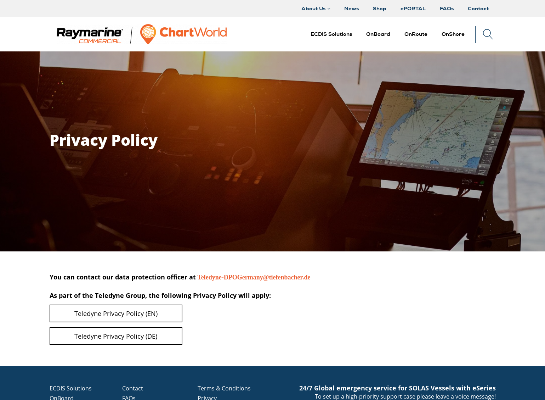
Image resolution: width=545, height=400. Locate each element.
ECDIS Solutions (71, 388)
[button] (378, 34)
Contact (132, 388)
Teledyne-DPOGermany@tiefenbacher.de (255, 277)
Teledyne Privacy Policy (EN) (116, 313)
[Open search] (488, 34)
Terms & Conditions (224, 388)
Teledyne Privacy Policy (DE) (115, 336)
